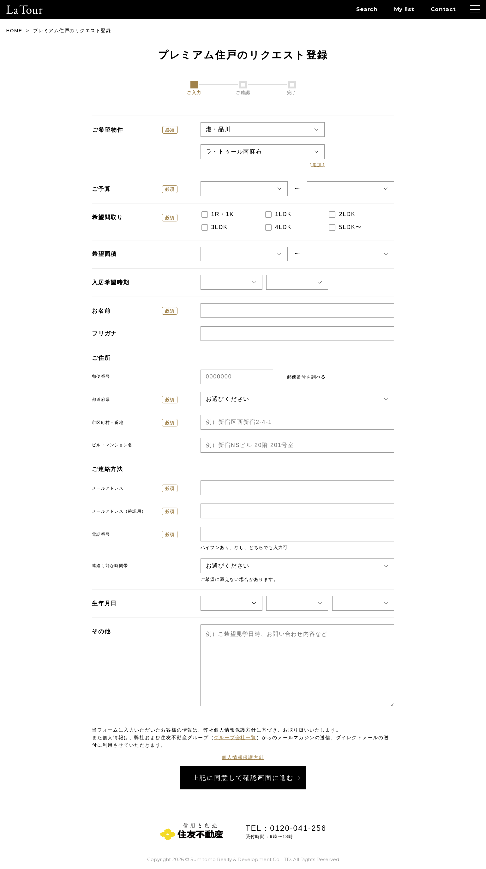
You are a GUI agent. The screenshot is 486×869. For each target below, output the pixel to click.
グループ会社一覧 (235, 737)
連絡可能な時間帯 (110, 566)
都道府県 (134, 399)
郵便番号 (101, 376)
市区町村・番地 (134, 422)
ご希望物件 (135, 130)
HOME (14, 30)
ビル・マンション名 (112, 445)
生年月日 (104, 603)
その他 (101, 631)
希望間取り (134, 217)
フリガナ (104, 333)
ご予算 (134, 189)
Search (366, 9)
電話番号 (134, 534)
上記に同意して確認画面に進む (243, 777)
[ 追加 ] (316, 165)
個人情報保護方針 (243, 757)
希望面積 (104, 254)
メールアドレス (134, 488)
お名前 (134, 311)
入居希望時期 (110, 282)
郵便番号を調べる (306, 376)
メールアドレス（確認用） (134, 511)
